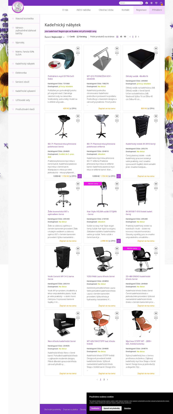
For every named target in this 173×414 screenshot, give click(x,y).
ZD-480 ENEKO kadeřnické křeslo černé (138, 277)
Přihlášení (157, 10)
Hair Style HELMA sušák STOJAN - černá (102, 213)
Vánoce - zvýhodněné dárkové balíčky (24, 30)
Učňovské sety (21, 100)
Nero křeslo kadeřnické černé (62, 341)
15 (117, 36)
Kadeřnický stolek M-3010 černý (140, 144)
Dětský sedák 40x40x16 (137, 76)
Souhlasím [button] (95, 408)
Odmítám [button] (127, 408)
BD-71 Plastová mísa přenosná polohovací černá (62, 145)
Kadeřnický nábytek (23, 63)
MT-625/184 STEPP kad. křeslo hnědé (101, 342)
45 (121, 36)
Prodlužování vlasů (23, 109)
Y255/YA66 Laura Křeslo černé (101, 276)
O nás (65, 10)
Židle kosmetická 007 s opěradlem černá (58, 213)
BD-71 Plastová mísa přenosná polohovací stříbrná (101, 145)
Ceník (72, 36)
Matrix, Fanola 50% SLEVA (23, 53)
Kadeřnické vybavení (24, 91)
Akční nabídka (83, 10)
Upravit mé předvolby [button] (112, 408)
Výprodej (18, 42)
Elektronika (19, 72)
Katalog (83, 36)
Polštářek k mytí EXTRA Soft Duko (61, 77)
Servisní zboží (20, 81)
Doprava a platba (70, 409)
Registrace (141, 10)
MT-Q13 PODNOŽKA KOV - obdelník (99, 77)
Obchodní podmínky (52, 409)
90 (125, 36)
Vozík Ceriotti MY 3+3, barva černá (61, 277)
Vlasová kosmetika (22, 18)
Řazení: (48, 37)
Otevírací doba (106, 10)
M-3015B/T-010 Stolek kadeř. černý (139, 213)
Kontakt (125, 10)
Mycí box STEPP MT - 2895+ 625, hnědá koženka (139, 342)
